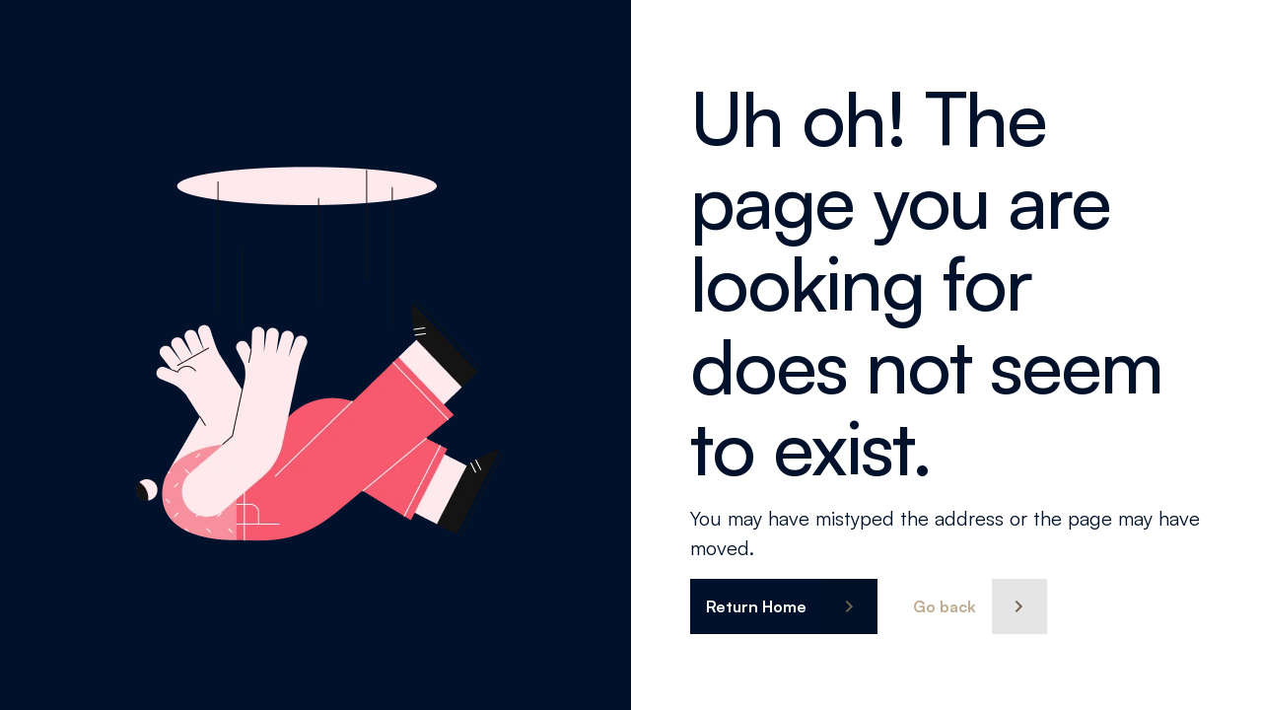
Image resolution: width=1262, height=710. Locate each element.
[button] (783, 606)
